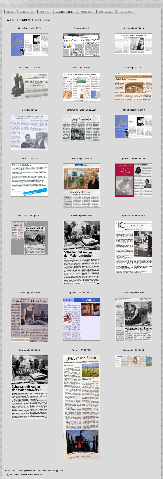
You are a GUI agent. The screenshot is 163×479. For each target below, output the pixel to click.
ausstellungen (65, 12)
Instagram (126, 12)
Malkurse (86, 12)
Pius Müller (106, 12)
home (10, 12)
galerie (44, 12)
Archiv (36, 20)
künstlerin (26, 12)
